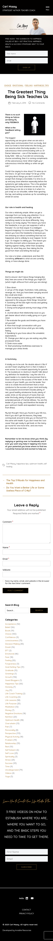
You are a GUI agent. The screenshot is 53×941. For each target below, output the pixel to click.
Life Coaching (11, 697)
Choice (7, 85)
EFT (6, 650)
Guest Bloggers (12, 680)
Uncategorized (11, 770)
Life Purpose (10, 703)
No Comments (38, 103)
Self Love (9, 753)
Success (8, 763)
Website (6, 570)
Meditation (10, 707)
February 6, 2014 (19, 103)
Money (8, 710)
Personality (10, 730)
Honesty (9, 687)
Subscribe (26, 867)
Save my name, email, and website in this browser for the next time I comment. (27, 582)
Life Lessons (10, 700)
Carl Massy (10, 6)
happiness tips (22, 463)
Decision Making (12, 644)
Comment (8, 521)
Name (6, 547)
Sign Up (26, 67)
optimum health (36, 463)
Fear (7, 657)
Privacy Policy (26, 913)
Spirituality (9, 756)
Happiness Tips (41, 85)
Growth (8, 677)
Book (7, 630)
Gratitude (9, 670)
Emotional (18, 85)
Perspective (10, 733)
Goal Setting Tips (12, 667)
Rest (7, 746)
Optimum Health (12, 720)
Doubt (8, 647)
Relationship (10, 743)
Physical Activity (12, 736)
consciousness (11, 640)
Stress (8, 760)
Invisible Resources (23, 930)
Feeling (29, 85)
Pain (7, 726)
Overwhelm (10, 723)
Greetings (9, 673)
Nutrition (9, 717)
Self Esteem (10, 750)
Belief (7, 627)
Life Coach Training (13, 693)
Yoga (7, 776)
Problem (9, 740)
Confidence (10, 637)
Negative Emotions (13, 713)
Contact (26, 909)
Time (7, 766)
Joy (7, 690)
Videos (8, 773)
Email (6, 558)
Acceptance (10, 624)
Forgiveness (10, 664)
